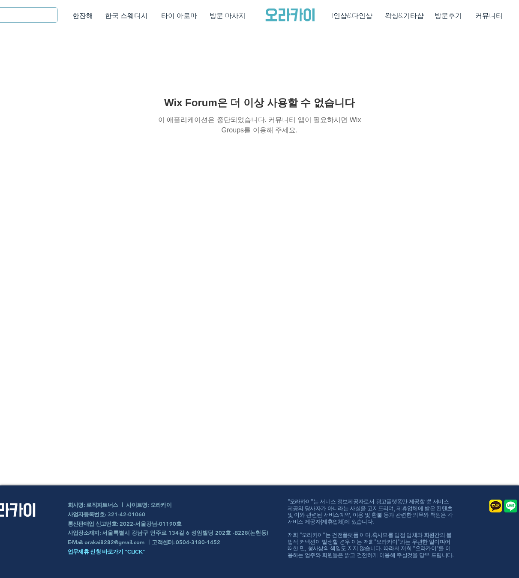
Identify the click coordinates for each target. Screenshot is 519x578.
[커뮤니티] (489, 15)
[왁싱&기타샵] (404, 15)
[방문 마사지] (227, 15)
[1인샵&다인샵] (352, 15)
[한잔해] (82, 15)
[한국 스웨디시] (126, 15)
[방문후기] (448, 15)
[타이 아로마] (179, 15)
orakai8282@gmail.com (114, 542)
